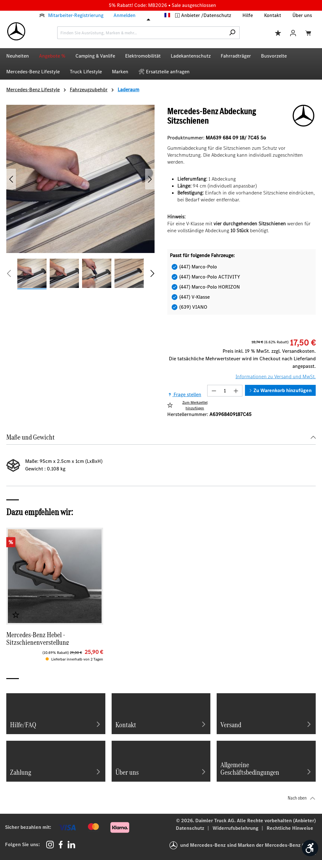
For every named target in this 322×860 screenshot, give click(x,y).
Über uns (302, 15)
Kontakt (272, 15)
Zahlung (56, 771)
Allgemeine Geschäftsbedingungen (266, 768)
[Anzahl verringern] (213, 390)
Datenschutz (217, 15)
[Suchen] (232, 32)
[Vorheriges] (11, 179)
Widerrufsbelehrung (236, 828)
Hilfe (247, 15)
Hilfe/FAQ (56, 724)
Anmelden (125, 15)
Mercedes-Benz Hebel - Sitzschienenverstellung (37, 638)
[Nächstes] (150, 179)
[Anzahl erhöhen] (236, 390)
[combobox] (141, 32)
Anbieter (191, 15)
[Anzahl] (225, 390)
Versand (266, 724)
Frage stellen (184, 394)
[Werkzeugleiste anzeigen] (310, 848)
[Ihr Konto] (293, 32)
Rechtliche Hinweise (290, 828)
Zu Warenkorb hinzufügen (280, 390)
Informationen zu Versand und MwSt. (276, 376)
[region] (80, 197)
